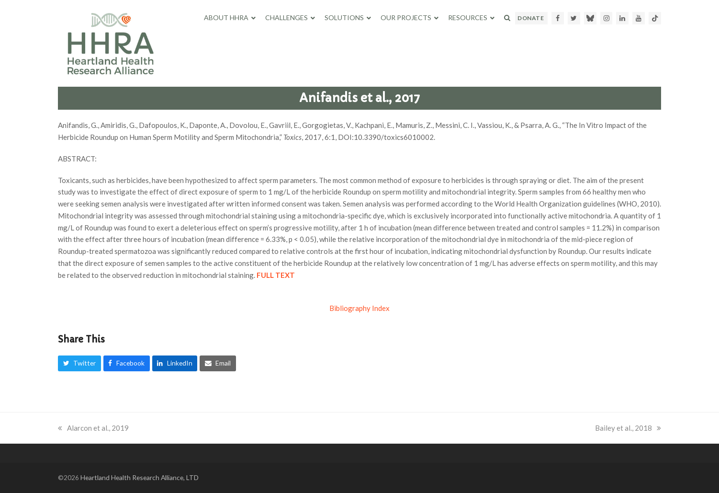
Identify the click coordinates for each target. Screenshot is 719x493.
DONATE (530, 18)
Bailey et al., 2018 (628, 428)
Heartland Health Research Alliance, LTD (139, 477)
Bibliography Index (359, 308)
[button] (507, 17)
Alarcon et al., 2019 (93, 428)
